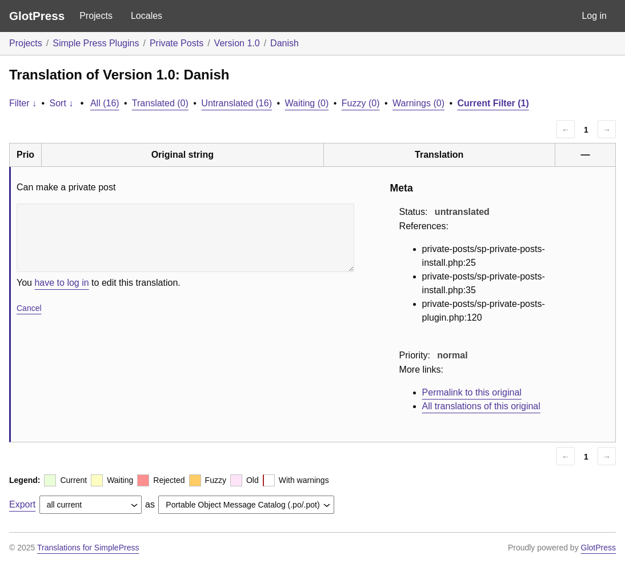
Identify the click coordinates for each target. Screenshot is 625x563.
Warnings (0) (418, 103)
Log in (594, 16)
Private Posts (176, 43)
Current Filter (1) (492, 103)
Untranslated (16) (236, 103)
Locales (146, 16)
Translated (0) (160, 103)
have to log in (61, 283)
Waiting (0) (307, 103)
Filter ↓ (23, 103)
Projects (96, 16)
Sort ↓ (62, 103)
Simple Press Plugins (96, 43)
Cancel (29, 308)
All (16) (104, 103)
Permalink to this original (472, 392)
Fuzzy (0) (361, 103)
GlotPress (37, 15)
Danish (284, 43)
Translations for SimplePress (88, 547)
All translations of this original (481, 406)
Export (22, 504)
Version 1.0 (237, 43)
